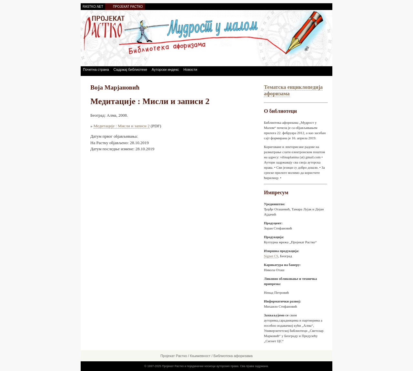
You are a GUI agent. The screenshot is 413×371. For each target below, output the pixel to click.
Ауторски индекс (165, 69)
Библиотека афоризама (233, 356)
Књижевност (200, 356)
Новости (190, 69)
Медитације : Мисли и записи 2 (122, 125)
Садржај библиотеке (130, 69)
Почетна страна (96, 69)
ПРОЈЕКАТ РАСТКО (128, 6)
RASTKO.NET (93, 6)
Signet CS (271, 256)
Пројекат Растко (173, 356)
